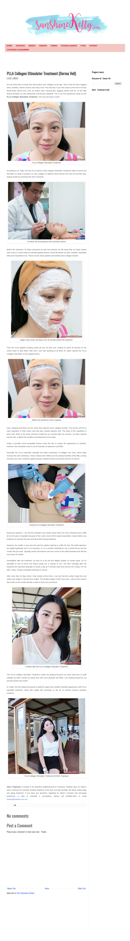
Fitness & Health (69, 46)
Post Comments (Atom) (25, 893)
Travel (54, 46)
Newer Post (11, 888)
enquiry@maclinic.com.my (17, 799)
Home (9, 46)
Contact (93, 46)
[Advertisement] (65, 61)
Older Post (82, 888)
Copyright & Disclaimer (18, 50)
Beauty (32, 46)
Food (83, 46)
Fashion (43, 46)
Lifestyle (20, 46)
